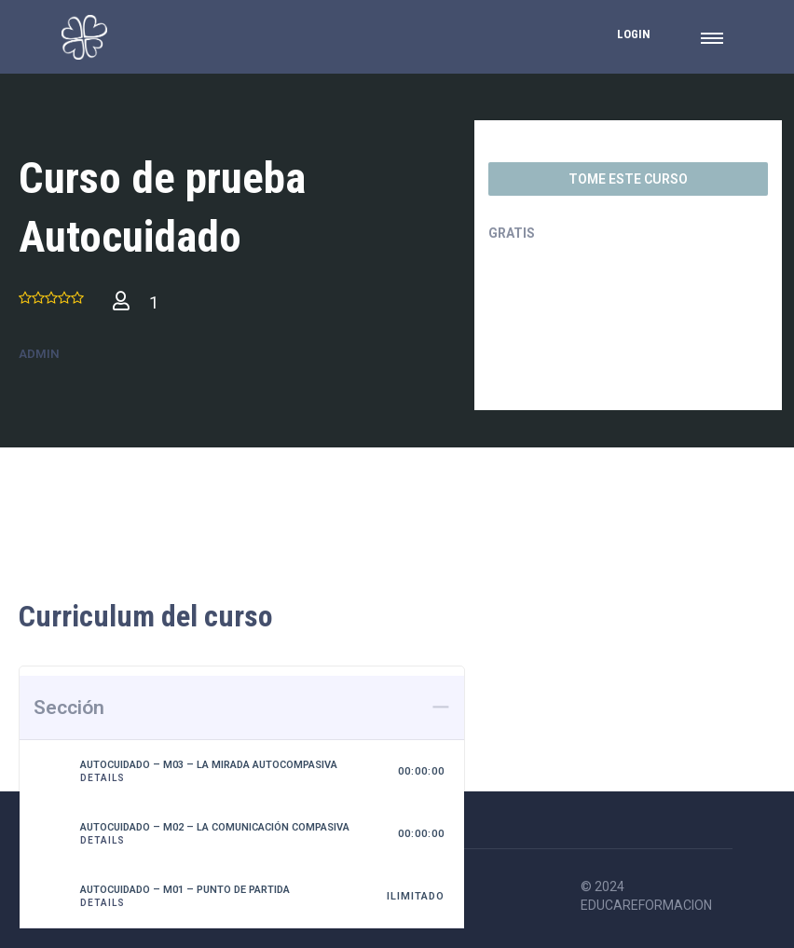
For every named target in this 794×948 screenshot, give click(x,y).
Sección (69, 707)
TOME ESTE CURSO (628, 179)
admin (39, 354)
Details (102, 778)
